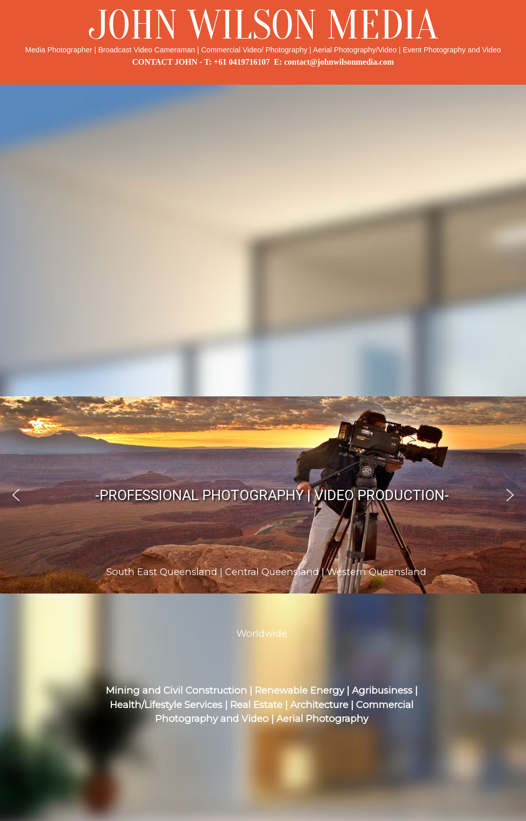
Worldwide (261, 633)
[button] (16, 495)
